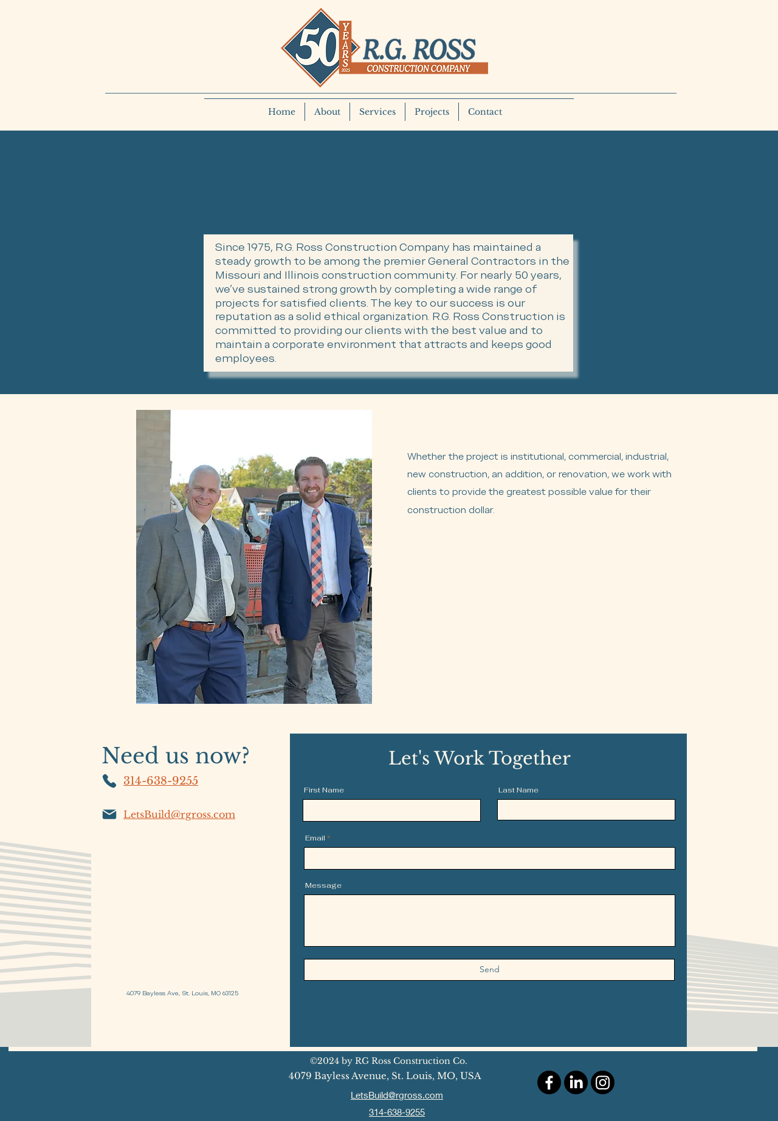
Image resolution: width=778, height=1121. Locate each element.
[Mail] (109, 814)
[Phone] (109, 781)
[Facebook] (549, 1082)
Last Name (518, 790)
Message (323, 885)
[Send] (489, 970)
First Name (324, 790)
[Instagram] (602, 1082)
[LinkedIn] (576, 1082)
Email (315, 838)
